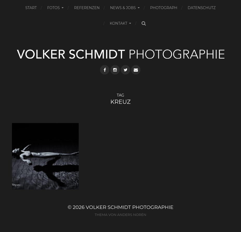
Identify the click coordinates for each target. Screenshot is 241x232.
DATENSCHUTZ (202, 7)
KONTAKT (119, 23)
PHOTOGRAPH (163, 7)
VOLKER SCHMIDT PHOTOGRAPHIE (129, 207)
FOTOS (53, 7)
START (31, 7)
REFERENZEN (86, 7)
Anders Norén (131, 215)
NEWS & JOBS (123, 7)
